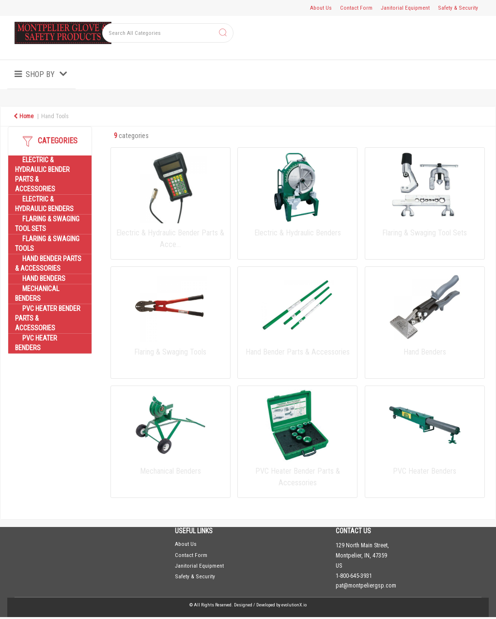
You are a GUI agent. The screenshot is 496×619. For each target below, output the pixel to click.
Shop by (40, 74)
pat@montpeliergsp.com (366, 585)
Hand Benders (43, 279)
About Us (321, 7)
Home (23, 116)
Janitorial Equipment (405, 7)
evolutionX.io (294, 604)
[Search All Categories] (167, 33)
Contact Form (356, 7)
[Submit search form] (223, 33)
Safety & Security (458, 7)
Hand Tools (55, 116)
